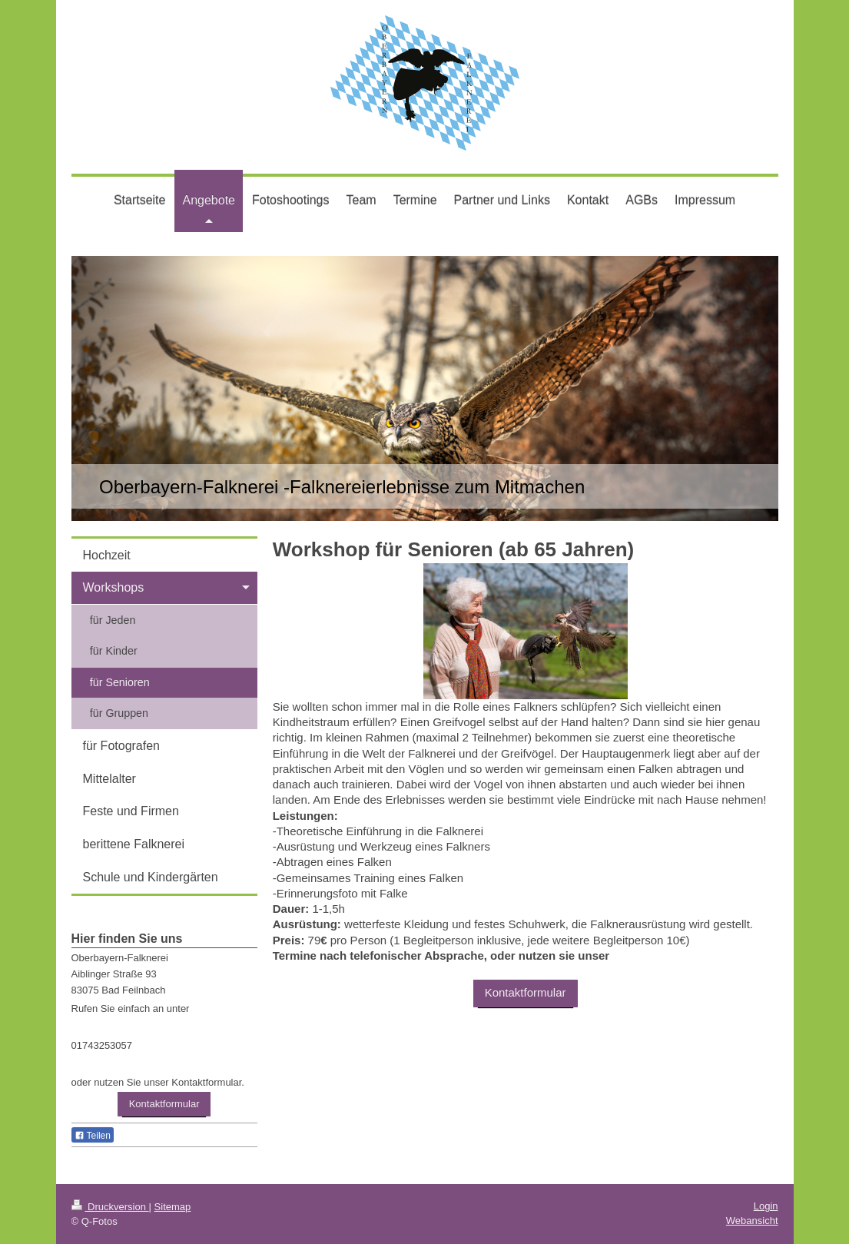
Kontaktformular (525, 992)
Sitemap (172, 1206)
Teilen (93, 1135)
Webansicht (752, 1220)
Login (766, 1206)
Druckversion (110, 1206)
